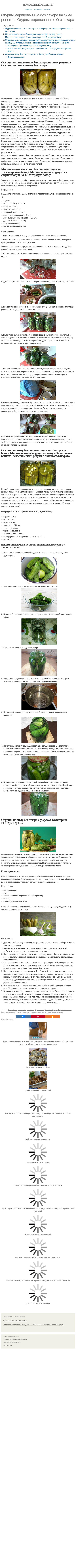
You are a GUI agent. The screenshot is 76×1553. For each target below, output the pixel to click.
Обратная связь (8, 1417)
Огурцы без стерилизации (16, 1082)
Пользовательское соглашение (18, 1411)
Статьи (47, 9)
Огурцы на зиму (39, 1082)
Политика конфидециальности (12, 1414)
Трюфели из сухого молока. (15, 1393)
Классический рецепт (51, 1082)
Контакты (6, 1411)
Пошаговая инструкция (22, 1085)
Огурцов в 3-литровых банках (54, 1085)
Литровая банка (29, 1082)
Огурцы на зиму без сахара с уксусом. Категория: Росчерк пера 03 (34, 54)
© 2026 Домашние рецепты (11, 1408)
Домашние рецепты (38, 4)
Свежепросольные (15, 57)
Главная (28, 9)
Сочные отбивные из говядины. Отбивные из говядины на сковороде (33, 1397)
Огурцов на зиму (10, 1085)
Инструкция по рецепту (37, 1085)
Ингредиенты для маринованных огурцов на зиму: (29, 46)
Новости (38, 9)
